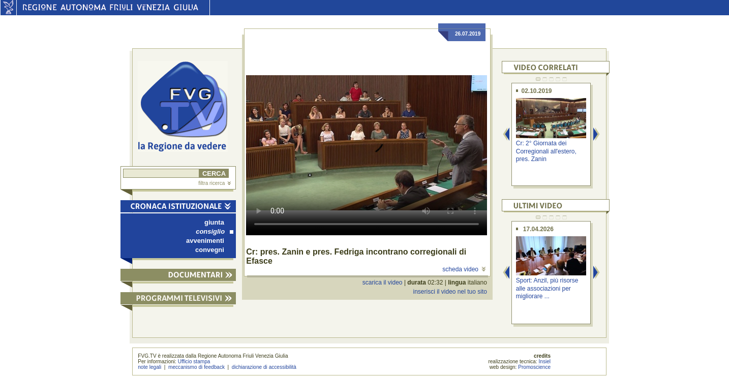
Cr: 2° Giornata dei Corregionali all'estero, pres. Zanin (546, 151)
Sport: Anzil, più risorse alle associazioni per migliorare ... (547, 288)
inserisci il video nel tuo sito (450, 291)
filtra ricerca (214, 183)
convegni (209, 250)
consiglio (214, 231)
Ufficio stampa (194, 361)
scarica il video (382, 282)
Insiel (545, 361)
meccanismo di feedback (196, 367)
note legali (149, 367)
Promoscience (534, 367)
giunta (214, 222)
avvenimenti (205, 240)
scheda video (463, 269)
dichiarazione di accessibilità (264, 367)
